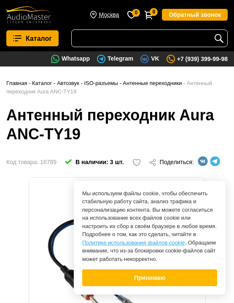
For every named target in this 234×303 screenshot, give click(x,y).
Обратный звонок (195, 14)
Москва (109, 15)
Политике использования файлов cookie (133, 242)
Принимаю (149, 277)
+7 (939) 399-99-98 (202, 59)
